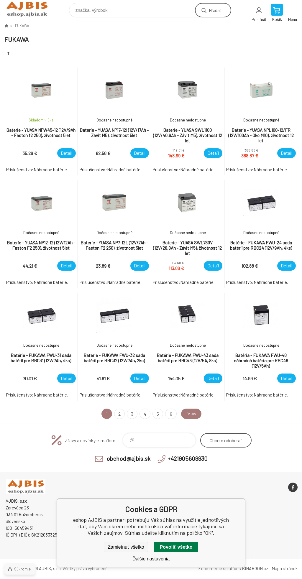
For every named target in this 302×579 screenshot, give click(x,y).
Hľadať (215, 10)
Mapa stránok (285, 568)
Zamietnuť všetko (126, 547)
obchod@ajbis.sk (128, 458)
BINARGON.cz (255, 568)
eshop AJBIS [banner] (30, 8)
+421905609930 (188, 458)
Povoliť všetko (176, 547)
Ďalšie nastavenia (151, 558)
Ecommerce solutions (219, 568)
